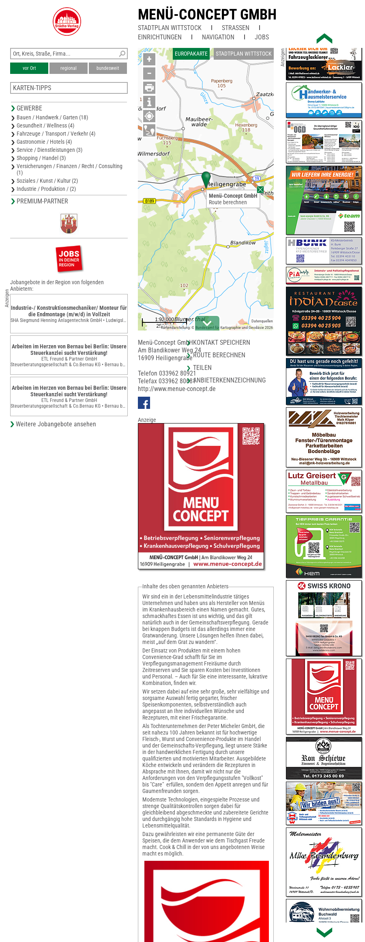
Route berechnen (228, 202)
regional (68, 68)
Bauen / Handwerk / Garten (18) (52, 117)
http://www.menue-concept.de (177, 389)
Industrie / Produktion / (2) (46, 189)
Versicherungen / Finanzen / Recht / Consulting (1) (69, 169)
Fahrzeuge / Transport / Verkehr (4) (56, 133)
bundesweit (108, 68)
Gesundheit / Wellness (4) (45, 125)
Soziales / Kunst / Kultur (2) (47, 180)
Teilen (202, 368)
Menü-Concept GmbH (207, 14)
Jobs (262, 37)
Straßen (235, 28)
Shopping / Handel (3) (41, 158)
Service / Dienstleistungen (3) (49, 150)
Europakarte (191, 53)
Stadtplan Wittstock (170, 28)
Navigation (218, 37)
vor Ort (29, 68)
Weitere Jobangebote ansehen (56, 424)
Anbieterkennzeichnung (229, 380)
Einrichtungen (160, 37)
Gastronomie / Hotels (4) (44, 141)
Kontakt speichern (221, 342)
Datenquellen (262, 321)
